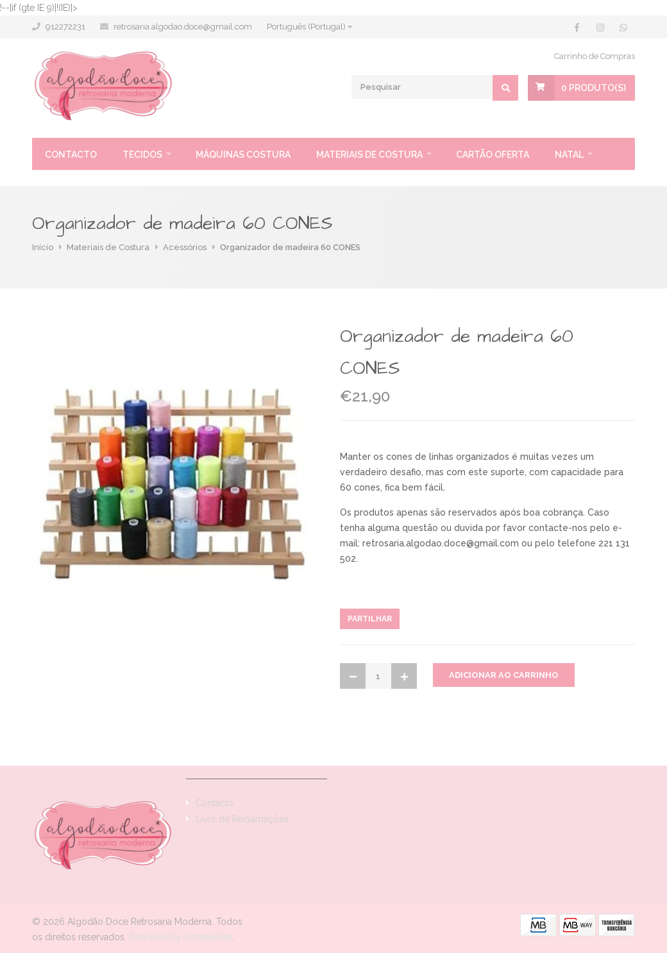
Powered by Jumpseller (180, 937)
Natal (569, 154)
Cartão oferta (492, 154)
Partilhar (370, 618)
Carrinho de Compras (594, 56)
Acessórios (185, 247)
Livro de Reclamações (242, 819)
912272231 (65, 26)
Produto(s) (593, 88)
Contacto (71, 154)
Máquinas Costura (243, 154)
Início (42, 247)
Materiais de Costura (369, 154)
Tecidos (142, 154)
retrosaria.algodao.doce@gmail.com (183, 26)
